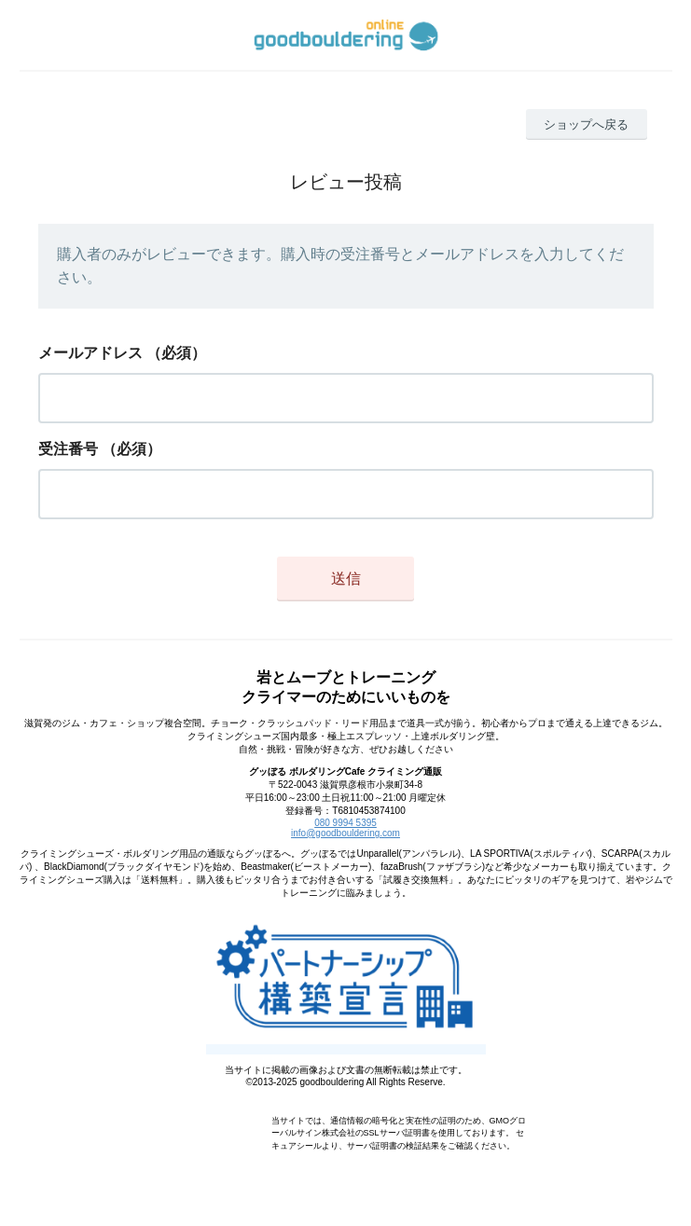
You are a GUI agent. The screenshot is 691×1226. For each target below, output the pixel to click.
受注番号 (68, 449)
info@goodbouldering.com (345, 833)
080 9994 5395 (345, 823)
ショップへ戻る (586, 124)
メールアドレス (90, 353)
